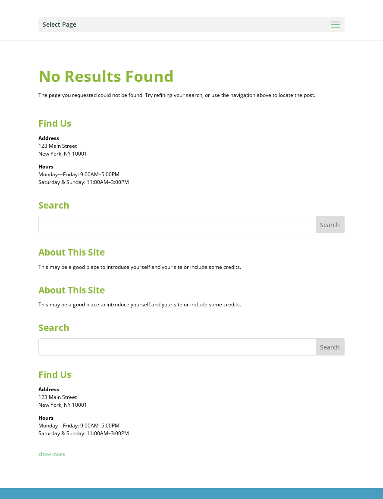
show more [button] (51, 454)
